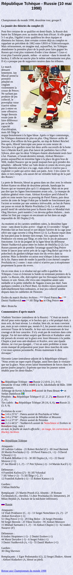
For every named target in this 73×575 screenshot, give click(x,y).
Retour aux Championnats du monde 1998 (23, 570)
